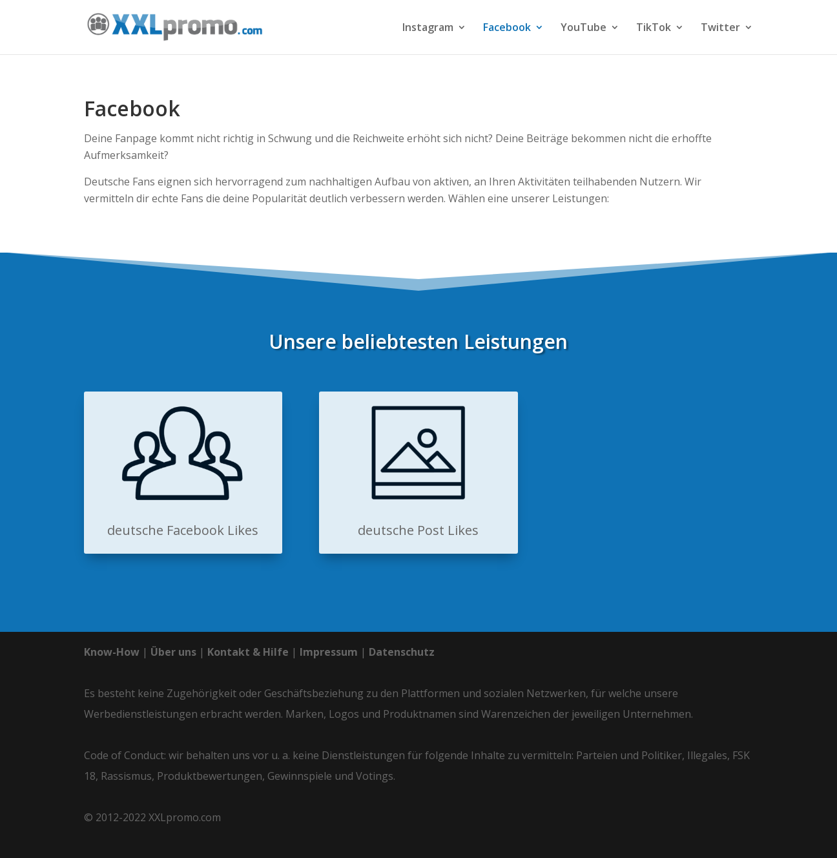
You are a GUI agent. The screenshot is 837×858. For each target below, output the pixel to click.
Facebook (507, 28)
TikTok (653, 28)
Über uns (173, 652)
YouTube (583, 28)
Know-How (112, 652)
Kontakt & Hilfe (248, 652)
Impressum (329, 652)
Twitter (720, 28)
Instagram (427, 28)
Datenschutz (402, 652)
